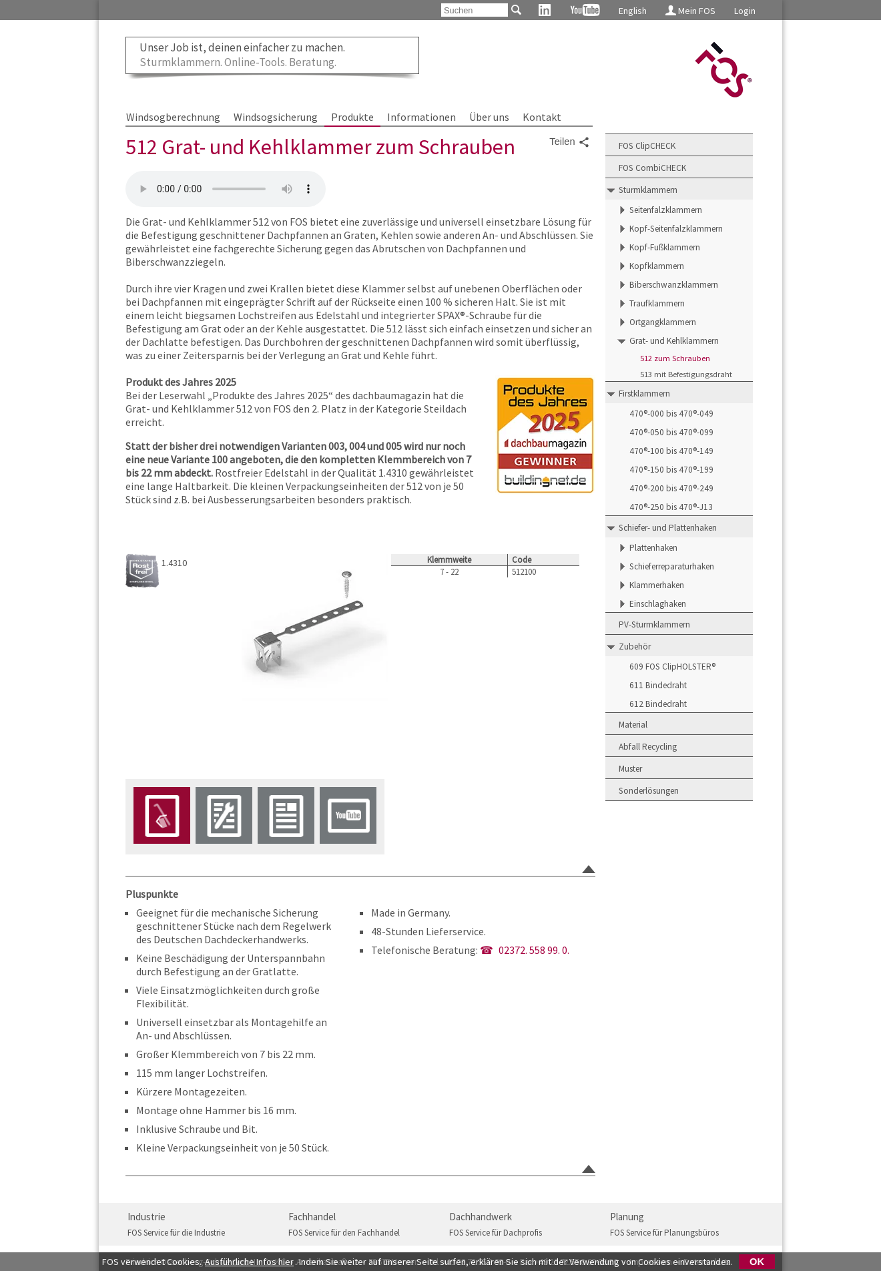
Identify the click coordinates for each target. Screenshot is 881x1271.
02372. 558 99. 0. (534, 950)
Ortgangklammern (662, 322)
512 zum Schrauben (675, 358)
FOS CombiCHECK (652, 168)
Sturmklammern (648, 190)
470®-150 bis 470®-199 (671, 469)
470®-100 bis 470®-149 (671, 451)
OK (757, 1261)
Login (745, 11)
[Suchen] (474, 10)
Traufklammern (657, 303)
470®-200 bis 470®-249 (671, 488)
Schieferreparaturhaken (671, 566)
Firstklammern (644, 393)
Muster (630, 768)
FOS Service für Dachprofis (495, 1232)
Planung (627, 1216)
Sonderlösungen (649, 790)
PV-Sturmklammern (654, 624)
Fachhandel (312, 1216)
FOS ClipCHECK (647, 146)
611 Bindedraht (658, 685)
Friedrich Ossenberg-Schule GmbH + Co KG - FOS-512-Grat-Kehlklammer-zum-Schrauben (225, 189)
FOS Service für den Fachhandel (344, 1232)
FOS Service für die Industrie (176, 1232)
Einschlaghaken (657, 603)
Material (633, 724)
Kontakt (542, 116)
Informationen (421, 116)
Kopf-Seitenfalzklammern (676, 228)
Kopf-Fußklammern (664, 247)
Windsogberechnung (173, 116)
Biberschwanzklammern (673, 284)
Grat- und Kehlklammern (674, 340)
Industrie (146, 1216)
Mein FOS (690, 11)
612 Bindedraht (658, 704)
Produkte (352, 116)
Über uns (489, 116)
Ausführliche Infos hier (249, 1262)
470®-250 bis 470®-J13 (671, 507)
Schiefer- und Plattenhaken (668, 527)
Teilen (569, 142)
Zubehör (635, 646)
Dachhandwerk (480, 1216)
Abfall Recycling (648, 746)
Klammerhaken (656, 585)
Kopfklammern (656, 266)
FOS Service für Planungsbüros (664, 1232)
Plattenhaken (653, 547)
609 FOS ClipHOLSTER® (672, 666)
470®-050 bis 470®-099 (671, 432)
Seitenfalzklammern (665, 210)
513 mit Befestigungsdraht (686, 374)
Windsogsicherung (276, 116)
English (633, 11)
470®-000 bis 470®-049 (671, 413)
